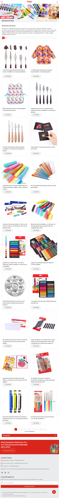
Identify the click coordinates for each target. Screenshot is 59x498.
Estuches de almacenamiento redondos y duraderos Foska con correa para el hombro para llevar (15, 418)
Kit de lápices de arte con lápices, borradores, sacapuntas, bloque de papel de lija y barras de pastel (42, 379)
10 (41, 429)
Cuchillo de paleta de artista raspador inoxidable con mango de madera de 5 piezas (14, 148)
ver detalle (8, 76)
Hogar (46, 20)
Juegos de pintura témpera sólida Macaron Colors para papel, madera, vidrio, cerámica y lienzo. (14, 187)
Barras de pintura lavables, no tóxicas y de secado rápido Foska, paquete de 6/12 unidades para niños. (43, 225)
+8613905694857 (19, 460)
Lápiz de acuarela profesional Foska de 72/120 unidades (43, 263)
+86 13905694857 (14, 466)
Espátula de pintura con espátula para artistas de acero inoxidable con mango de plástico (43, 110)
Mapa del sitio (6, 495)
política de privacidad (20, 495)
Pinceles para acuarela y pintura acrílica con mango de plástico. (43, 417)
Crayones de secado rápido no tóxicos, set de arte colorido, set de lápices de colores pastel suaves (15, 225)
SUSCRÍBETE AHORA (29, 486)
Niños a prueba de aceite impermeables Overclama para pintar (15, 109)
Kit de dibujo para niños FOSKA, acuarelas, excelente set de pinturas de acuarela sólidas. (15, 341)
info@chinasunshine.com (21, 463)
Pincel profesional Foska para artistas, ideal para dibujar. (42, 186)
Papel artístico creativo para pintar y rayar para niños (42, 148)
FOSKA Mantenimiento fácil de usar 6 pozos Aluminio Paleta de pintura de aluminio (14, 302)
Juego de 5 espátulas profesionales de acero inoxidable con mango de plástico (15, 71)
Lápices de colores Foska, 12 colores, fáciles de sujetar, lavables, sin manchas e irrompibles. (15, 264)
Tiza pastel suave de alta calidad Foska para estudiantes (43, 302)
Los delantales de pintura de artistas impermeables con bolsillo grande (42, 71)
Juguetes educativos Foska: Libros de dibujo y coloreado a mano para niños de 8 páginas (15, 379)
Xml (12, 495)
